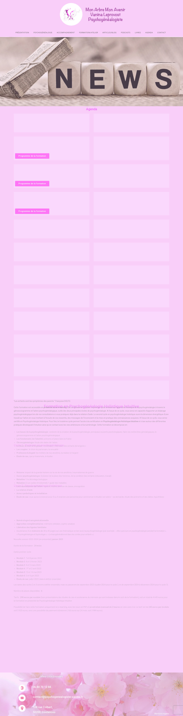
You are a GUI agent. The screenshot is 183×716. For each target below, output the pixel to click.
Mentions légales (161, 714)
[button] (32, 156)
